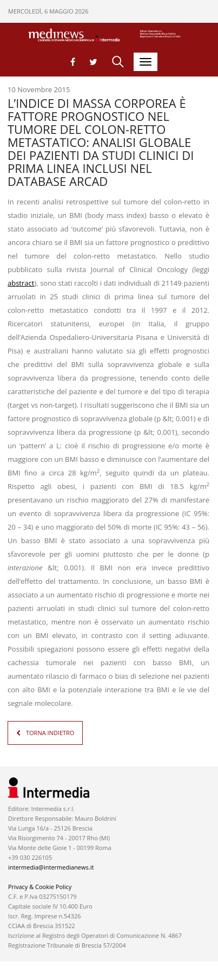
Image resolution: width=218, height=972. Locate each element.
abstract (21, 283)
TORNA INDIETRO (50, 733)
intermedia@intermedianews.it (51, 867)
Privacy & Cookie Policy (39, 887)
